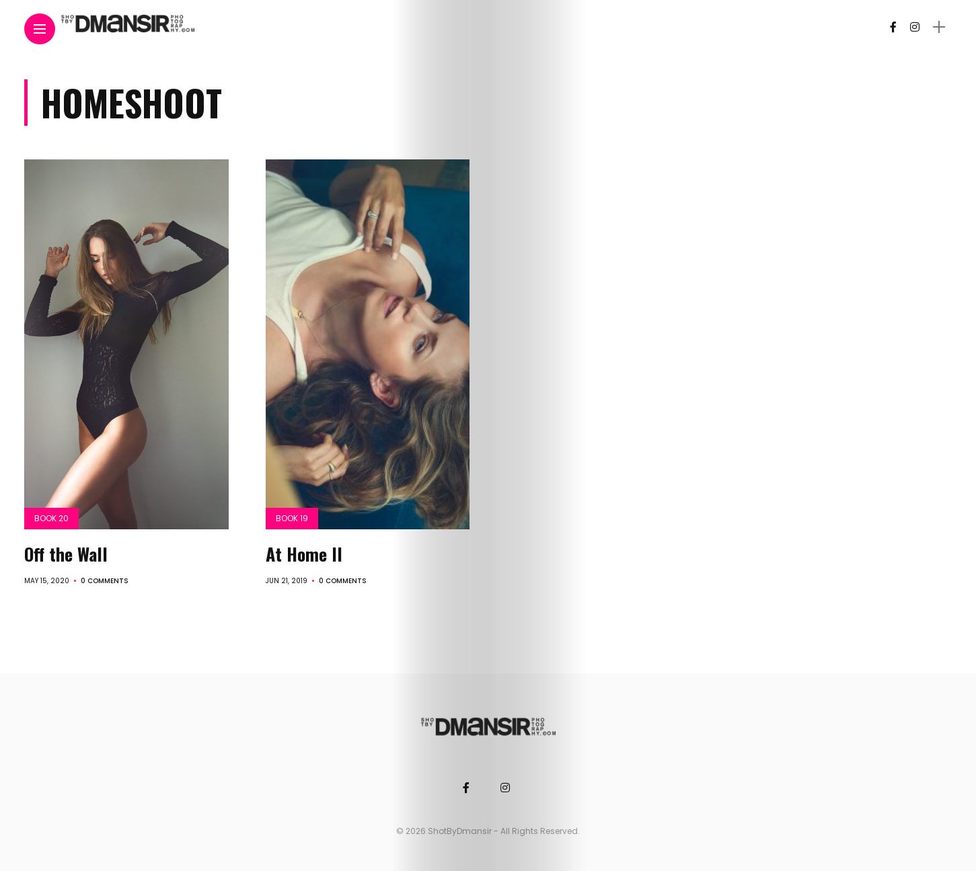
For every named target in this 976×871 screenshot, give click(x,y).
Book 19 (292, 518)
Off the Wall (66, 554)
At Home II (304, 554)
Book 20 (51, 518)
